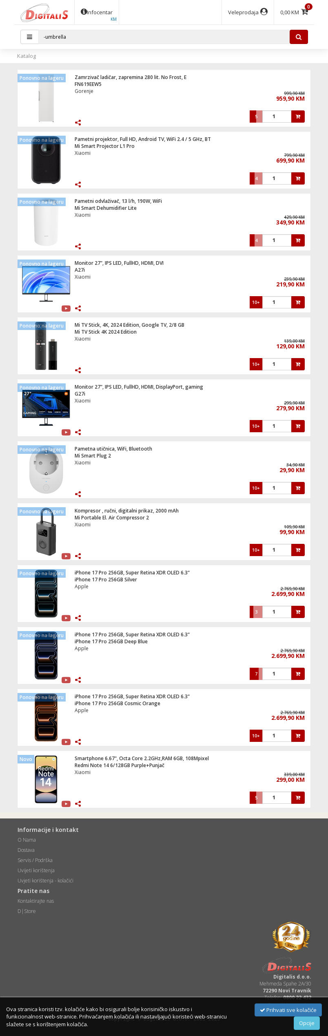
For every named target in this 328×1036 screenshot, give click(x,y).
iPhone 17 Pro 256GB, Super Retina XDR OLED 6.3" (132, 572)
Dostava (26, 850)
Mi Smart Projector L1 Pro (105, 146)
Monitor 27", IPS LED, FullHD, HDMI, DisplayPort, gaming (139, 386)
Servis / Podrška (35, 860)
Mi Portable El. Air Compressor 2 (112, 517)
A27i (80, 269)
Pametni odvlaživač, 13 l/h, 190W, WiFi (118, 201)
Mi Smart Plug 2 (93, 455)
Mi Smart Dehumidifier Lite (106, 208)
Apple (82, 586)
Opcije (307, 1023)
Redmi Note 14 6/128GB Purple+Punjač (119, 765)
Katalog (26, 55)
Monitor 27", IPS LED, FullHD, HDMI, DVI (119, 263)
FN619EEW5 (88, 84)
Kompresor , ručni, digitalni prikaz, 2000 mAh (127, 510)
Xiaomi (83, 153)
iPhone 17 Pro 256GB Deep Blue (111, 641)
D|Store (27, 911)
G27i (80, 393)
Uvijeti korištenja (36, 870)
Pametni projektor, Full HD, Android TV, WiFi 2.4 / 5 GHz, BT (143, 139)
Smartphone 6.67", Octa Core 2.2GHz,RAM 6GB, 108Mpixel (142, 758)
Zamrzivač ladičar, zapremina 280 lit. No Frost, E (130, 77)
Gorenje (84, 91)
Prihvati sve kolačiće (288, 1010)
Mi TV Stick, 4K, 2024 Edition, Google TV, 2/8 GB (129, 324)
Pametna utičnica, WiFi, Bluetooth (113, 448)
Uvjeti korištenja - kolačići (45, 880)
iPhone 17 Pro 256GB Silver (106, 579)
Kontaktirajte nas (36, 900)
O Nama (27, 839)
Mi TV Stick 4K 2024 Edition (106, 331)
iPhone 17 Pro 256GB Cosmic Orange (117, 703)
